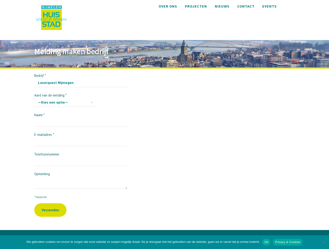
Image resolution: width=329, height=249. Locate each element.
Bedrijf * (80, 79)
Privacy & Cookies (287, 242)
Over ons (168, 6)
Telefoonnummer (80, 157)
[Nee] (323, 242)
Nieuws (222, 6)
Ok (266, 242)
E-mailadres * (80, 138)
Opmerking (80, 178)
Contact (246, 6)
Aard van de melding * (64, 98)
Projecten (196, 6)
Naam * (80, 118)
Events (269, 6)
